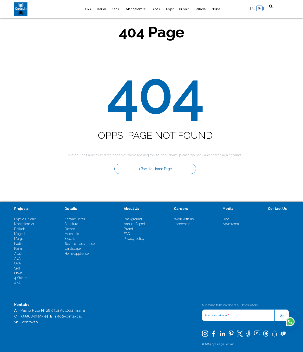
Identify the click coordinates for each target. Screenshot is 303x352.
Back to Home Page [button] (155, 169)
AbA (17, 258)
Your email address (217, 315)
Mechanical (73, 234)
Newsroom (231, 224)
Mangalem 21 (136, 9)
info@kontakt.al (68, 316)
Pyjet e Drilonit (177, 9)
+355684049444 (34, 316)
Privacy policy (134, 239)
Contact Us (277, 209)
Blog (226, 219)
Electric (70, 239)
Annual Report (134, 224)
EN (259, 8)
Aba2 (156, 9)
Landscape (73, 248)
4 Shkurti (20, 278)
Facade (70, 229)
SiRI (17, 268)
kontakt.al (30, 322)
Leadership (182, 224)
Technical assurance (80, 244)
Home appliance (77, 253)
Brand (128, 229)
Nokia (215, 9)
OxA (88, 9)
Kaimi (101, 9)
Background (133, 219)
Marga (19, 239)
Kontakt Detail (75, 219)
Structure (71, 224)
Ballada (200, 9)
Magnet (19, 234)
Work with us (184, 219)
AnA (17, 283)
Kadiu (116, 9)
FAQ (127, 234)
